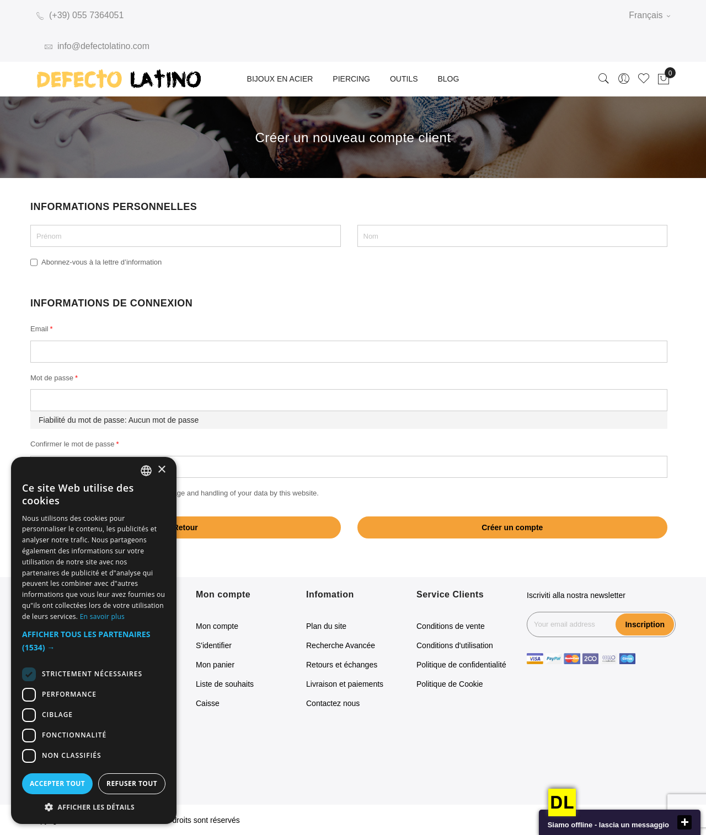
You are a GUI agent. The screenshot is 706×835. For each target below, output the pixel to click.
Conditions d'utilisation (454, 645)
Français (649, 15)
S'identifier (214, 645)
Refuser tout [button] (131, 783)
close (684, 822)
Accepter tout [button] (57, 783)
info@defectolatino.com (96, 46)
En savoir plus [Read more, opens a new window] (102, 616)
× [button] (161, 470)
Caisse (208, 703)
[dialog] (93, 640)
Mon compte (217, 626)
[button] (93, 641)
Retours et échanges (341, 664)
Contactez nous (333, 703)
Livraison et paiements (344, 684)
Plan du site (326, 626)
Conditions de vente (450, 626)
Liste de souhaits (225, 684)
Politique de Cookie (449, 684)
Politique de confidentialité (461, 664)
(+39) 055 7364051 (80, 15)
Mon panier (215, 664)
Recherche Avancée (340, 645)
